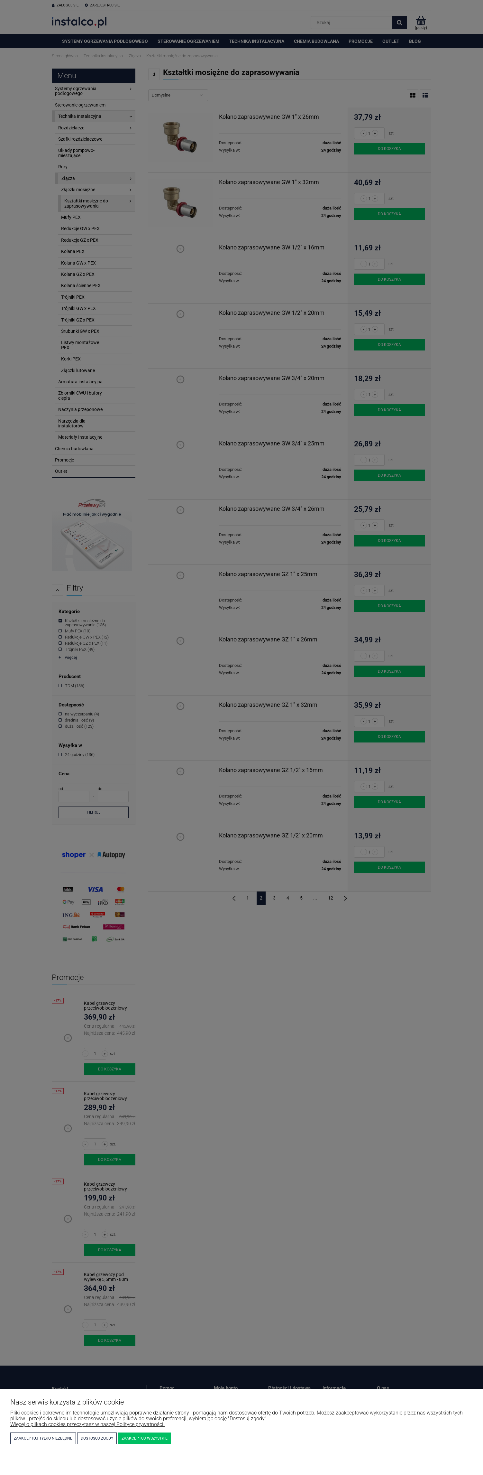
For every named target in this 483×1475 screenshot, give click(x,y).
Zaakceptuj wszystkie (145, 1438)
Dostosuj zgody (97, 1438)
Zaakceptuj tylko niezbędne (43, 1438)
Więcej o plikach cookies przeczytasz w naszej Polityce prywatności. (87, 1424)
